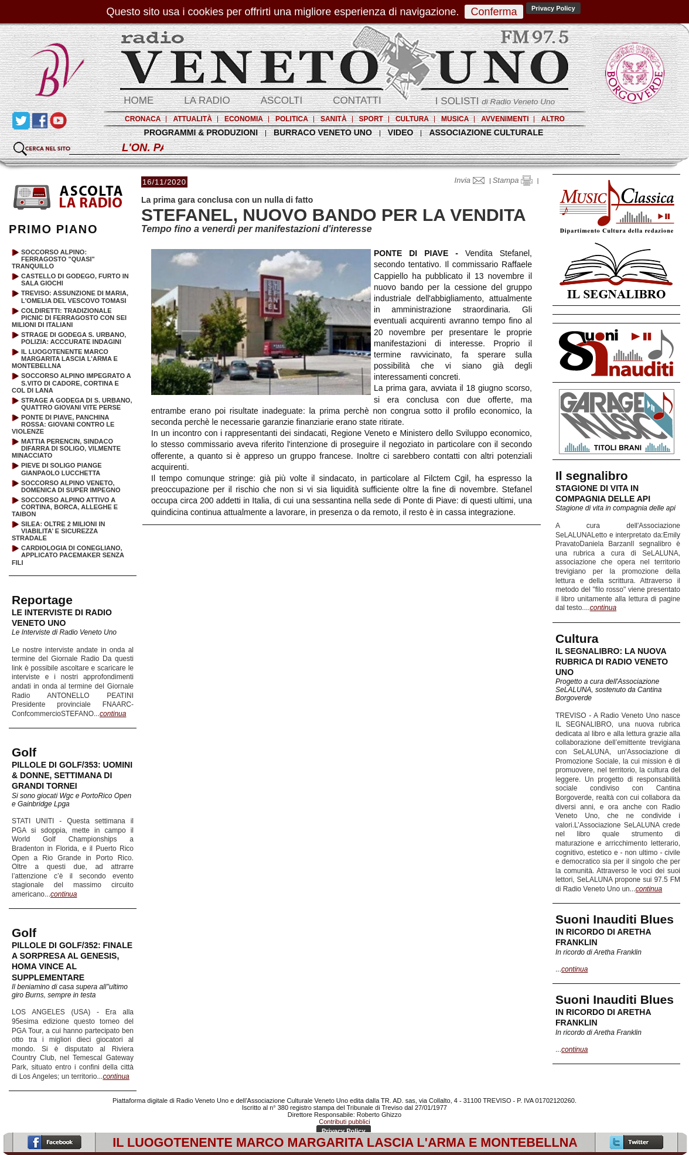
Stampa (513, 180)
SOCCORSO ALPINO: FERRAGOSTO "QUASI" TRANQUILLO (53, 259)
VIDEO (401, 132)
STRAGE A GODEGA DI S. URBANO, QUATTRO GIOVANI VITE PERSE (76, 404)
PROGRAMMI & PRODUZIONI (201, 132)
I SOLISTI (495, 101)
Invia (472, 180)
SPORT (371, 119)
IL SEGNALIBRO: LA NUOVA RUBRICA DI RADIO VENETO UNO (611, 661)
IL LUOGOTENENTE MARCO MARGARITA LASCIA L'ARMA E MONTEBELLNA (65, 358)
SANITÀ (333, 119)
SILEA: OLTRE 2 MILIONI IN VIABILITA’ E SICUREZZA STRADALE (58, 530)
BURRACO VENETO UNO (323, 132)
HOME (139, 100)
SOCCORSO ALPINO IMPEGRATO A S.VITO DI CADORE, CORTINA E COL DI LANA (71, 382)
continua (603, 608)
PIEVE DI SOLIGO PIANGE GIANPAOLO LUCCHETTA (61, 469)
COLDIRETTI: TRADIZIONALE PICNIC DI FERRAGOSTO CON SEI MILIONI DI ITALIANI (69, 317)
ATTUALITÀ (192, 119)
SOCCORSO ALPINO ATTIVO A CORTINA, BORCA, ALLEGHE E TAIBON (65, 506)
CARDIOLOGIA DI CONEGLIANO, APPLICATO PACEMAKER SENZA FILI (68, 554)
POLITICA (291, 119)
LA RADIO (207, 100)
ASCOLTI (281, 100)
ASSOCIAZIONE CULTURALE (486, 132)
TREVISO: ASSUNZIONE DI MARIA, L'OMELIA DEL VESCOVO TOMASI (74, 296)
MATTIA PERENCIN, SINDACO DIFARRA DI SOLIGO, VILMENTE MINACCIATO (66, 448)
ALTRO (552, 119)
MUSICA (455, 119)
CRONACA (143, 119)
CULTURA (412, 119)
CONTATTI (357, 100)
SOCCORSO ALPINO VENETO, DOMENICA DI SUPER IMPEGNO (71, 486)
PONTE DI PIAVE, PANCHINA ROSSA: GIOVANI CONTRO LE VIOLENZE (63, 424)
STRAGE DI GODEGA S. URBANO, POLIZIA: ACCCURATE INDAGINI (73, 338)
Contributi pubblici (344, 1121)
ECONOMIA (243, 119)
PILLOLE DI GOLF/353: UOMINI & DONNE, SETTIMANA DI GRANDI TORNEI (72, 775)
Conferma (493, 12)
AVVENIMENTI (504, 119)
